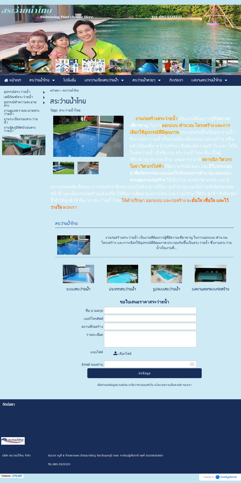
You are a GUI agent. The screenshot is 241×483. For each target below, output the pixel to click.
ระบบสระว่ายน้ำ (78, 289)
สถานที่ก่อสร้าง (92, 327)
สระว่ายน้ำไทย (69, 110)
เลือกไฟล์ (122, 354)
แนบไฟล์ (96, 352)
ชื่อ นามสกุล (94, 311)
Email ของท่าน (92, 364)
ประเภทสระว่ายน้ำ (122, 289)
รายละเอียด (94, 335)
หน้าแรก (54, 90)
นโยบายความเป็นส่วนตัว (168, 385)
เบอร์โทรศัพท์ (93, 319)
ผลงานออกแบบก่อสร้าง (210, 289)
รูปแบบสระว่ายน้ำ (166, 289)
